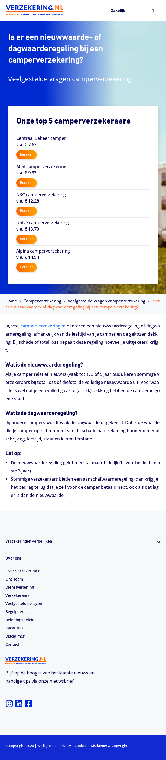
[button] (83, 551)
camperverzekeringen (43, 326)
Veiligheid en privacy (54, 745)
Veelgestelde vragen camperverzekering (106, 301)
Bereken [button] (26, 154)
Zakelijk (118, 10)
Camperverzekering (42, 301)
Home (11, 301)
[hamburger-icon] (153, 11)
